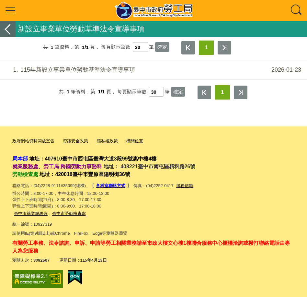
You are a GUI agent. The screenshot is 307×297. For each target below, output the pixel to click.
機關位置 (134, 140)
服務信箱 (184, 185)
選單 (10, 10)
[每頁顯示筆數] (140, 47)
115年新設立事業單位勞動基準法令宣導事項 (152, 70)
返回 (8, 29)
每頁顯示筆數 (115, 47)
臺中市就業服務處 (31, 213)
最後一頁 (224, 47)
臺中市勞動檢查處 (69, 213)
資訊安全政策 (75, 140)
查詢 (296, 10)
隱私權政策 (107, 140)
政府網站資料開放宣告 (33, 140)
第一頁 (188, 47)
